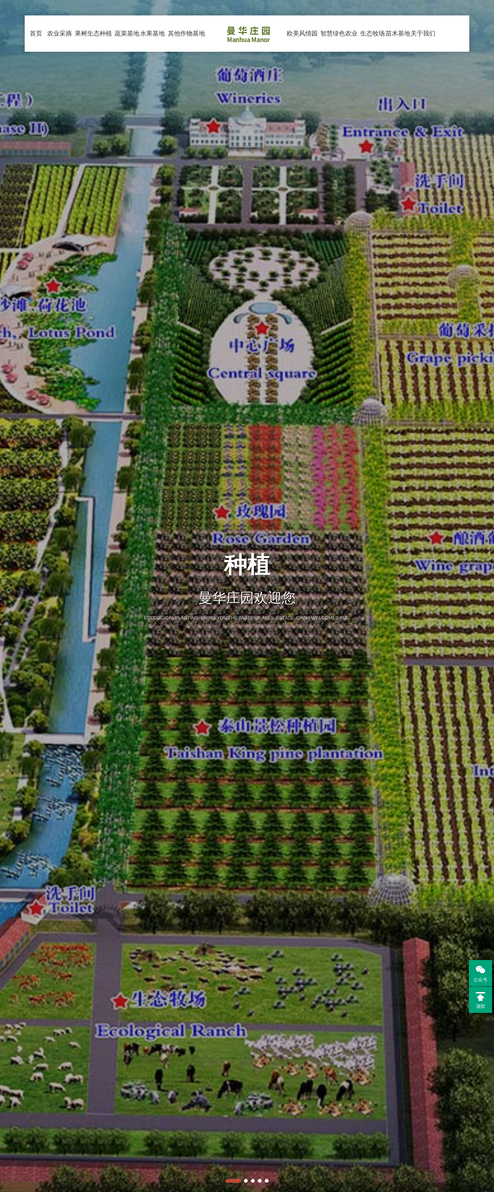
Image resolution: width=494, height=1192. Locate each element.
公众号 (478, 973)
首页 (35, 33)
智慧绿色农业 (339, 41)
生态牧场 (372, 59)
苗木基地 (398, 59)
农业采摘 (59, 59)
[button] (233, 1181)
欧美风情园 (302, 59)
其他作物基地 (186, 41)
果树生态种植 (93, 41)
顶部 (480, 1000)
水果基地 (152, 59)
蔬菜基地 (127, 59)
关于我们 (423, 59)
